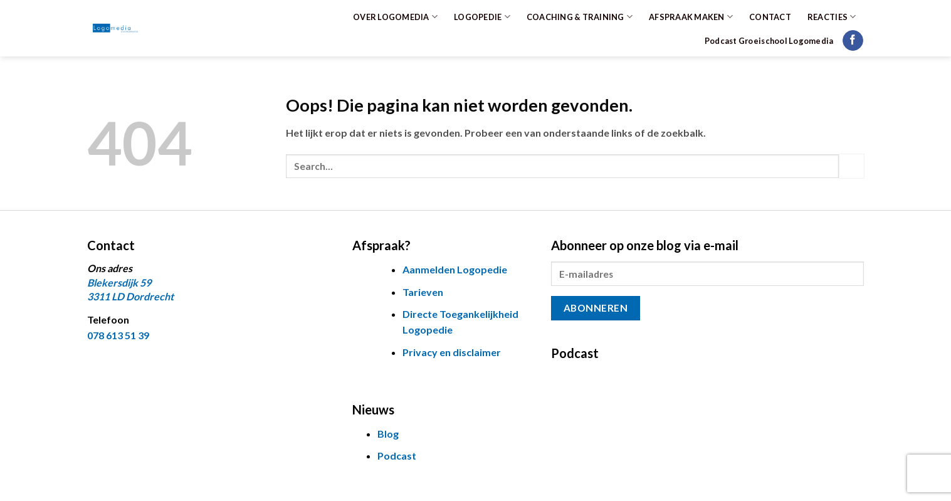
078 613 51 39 (118, 335)
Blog (388, 434)
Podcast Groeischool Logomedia (769, 41)
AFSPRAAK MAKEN (691, 17)
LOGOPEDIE (482, 17)
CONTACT (770, 17)
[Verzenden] (851, 166)
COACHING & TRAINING (580, 17)
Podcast (396, 455)
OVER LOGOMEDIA (395, 17)
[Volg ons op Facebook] (853, 40)
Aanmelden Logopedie (454, 269)
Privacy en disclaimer (451, 352)
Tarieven (422, 292)
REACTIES (831, 17)
